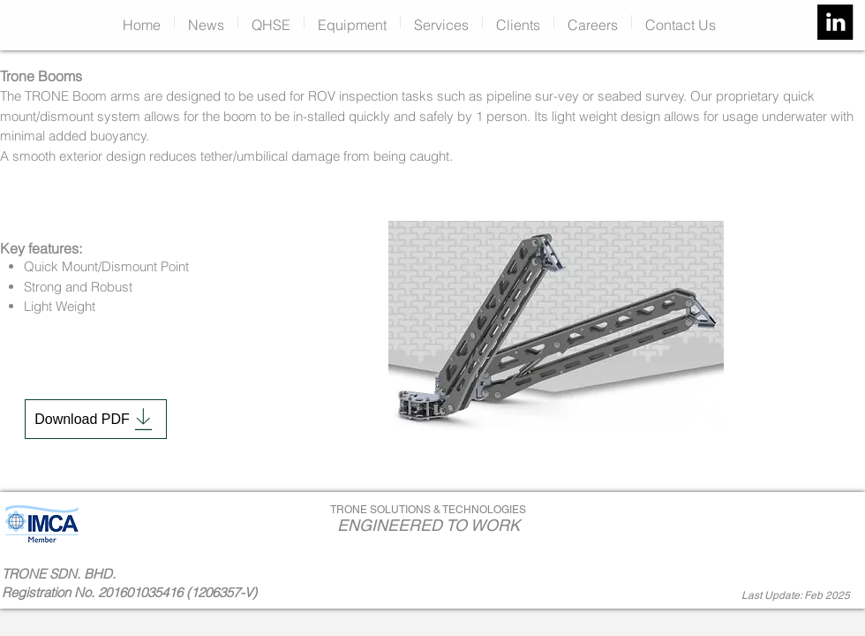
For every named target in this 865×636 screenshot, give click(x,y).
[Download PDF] (96, 419)
